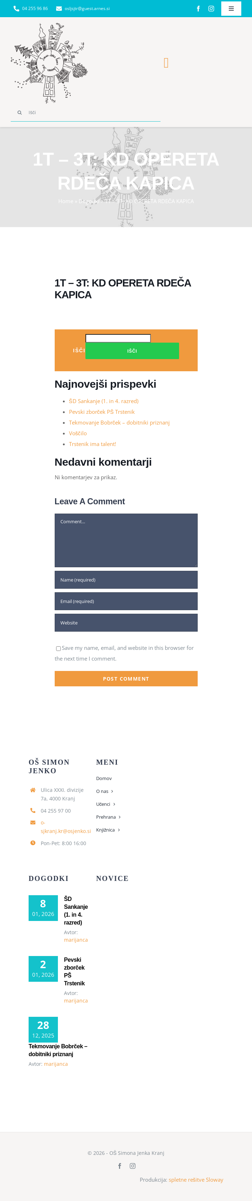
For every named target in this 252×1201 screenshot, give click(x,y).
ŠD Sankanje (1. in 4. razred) (103, 401)
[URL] (126, 623)
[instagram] (211, 8)
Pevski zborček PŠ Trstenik (102, 411)
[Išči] (85, 113)
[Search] (20, 113)
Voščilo (78, 433)
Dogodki (89, 201)
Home (65, 201)
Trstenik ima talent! (92, 443)
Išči (79, 350)
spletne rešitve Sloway (196, 1179)
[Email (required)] (126, 601)
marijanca (76, 939)
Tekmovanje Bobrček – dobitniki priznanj (119, 422)
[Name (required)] (126, 580)
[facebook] (198, 8)
